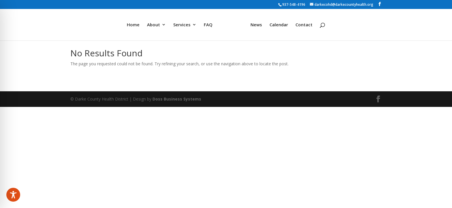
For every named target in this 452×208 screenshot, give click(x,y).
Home (133, 25)
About (153, 25)
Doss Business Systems (176, 99)
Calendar (279, 25)
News (256, 25)
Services (182, 25)
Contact (303, 25)
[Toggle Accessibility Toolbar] (13, 194)
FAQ (208, 25)
